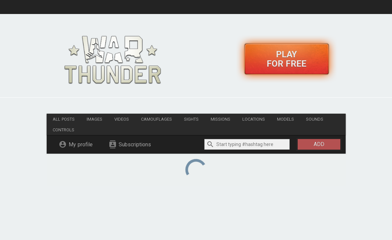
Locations (253, 119)
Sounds (314, 119)
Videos (121, 119)
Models (285, 119)
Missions (220, 119)
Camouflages (156, 119)
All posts (64, 119)
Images (94, 119)
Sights (191, 119)
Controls (63, 129)
